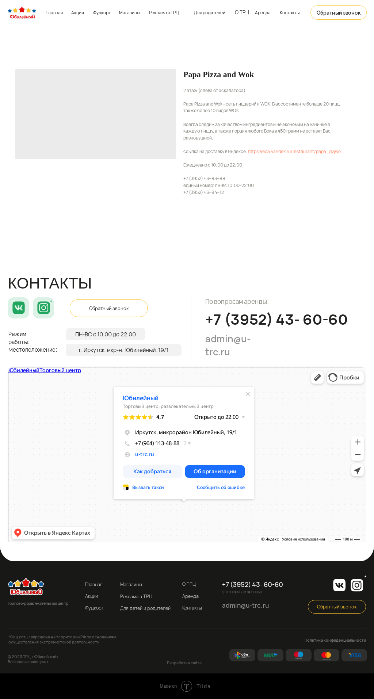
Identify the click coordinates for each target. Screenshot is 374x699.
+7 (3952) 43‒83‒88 (204, 178)
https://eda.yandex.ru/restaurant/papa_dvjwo (294, 151)
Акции (77, 12)
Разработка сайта (184, 662)
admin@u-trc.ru (228, 345)
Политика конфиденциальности (335, 640)
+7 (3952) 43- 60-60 (276, 319)
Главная (54, 12)
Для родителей (209, 12)
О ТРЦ (242, 12)
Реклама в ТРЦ (164, 12)
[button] (338, 12)
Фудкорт (102, 12)
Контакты (289, 12)
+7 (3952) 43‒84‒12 (203, 192)
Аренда (263, 12)
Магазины (129, 12)
